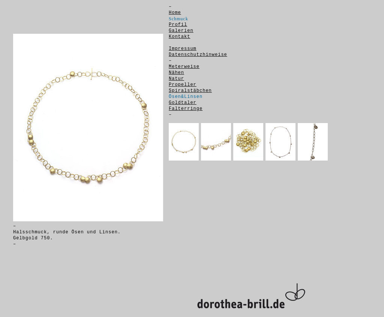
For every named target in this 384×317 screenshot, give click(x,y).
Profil (178, 24)
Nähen (176, 72)
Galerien (181, 30)
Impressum (182, 48)
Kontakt (179, 36)
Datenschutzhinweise (198, 54)
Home (175, 12)
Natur (176, 78)
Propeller (182, 84)
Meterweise (184, 66)
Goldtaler (182, 102)
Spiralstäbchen (190, 90)
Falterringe (185, 108)
